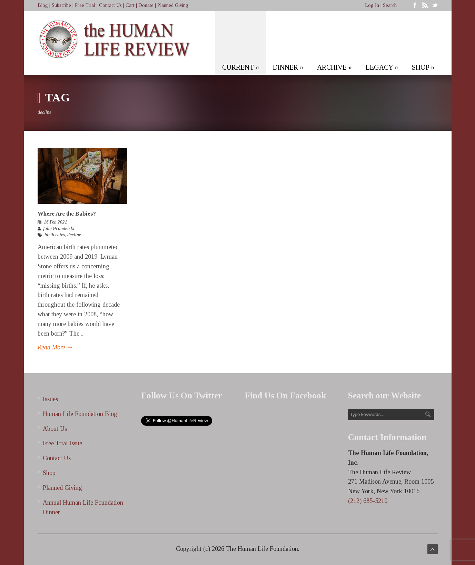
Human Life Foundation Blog (80, 413)
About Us (55, 428)
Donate (146, 5)
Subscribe (61, 5)
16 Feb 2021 (55, 222)
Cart (130, 5)
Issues (50, 399)
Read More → (55, 347)
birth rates (54, 234)
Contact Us (110, 5)
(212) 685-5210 (367, 500)
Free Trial (85, 5)
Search (390, 5)
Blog (43, 5)
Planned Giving (172, 5)
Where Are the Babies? (67, 213)
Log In (372, 5)
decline (74, 234)
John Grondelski (59, 228)
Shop (49, 472)
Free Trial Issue (62, 443)
